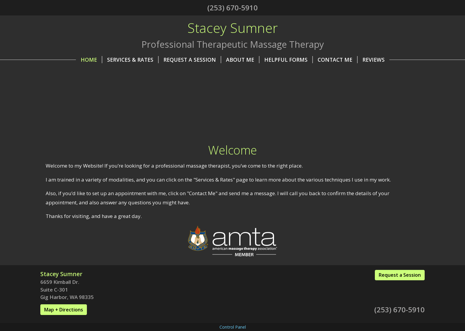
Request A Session (192, 59)
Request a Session (400, 275)
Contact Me (338, 59)
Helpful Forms (288, 59)
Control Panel (232, 327)
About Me (242, 59)
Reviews (373, 59)
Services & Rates (133, 59)
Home (91, 59)
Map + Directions (63, 309)
